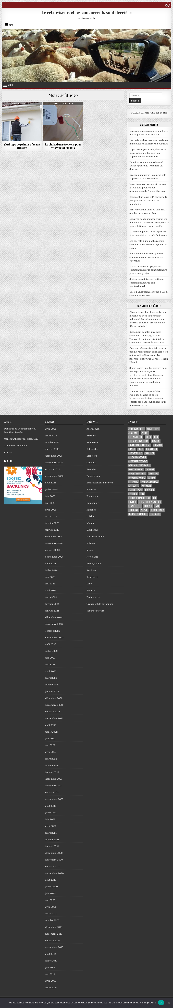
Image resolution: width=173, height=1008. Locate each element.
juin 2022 (50, 738)
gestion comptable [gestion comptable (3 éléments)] (137, 457)
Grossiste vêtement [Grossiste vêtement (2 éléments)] (137, 461)
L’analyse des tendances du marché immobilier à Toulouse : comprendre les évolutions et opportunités (149, 222)
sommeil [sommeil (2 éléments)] (132, 502)
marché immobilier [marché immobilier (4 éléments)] (137, 473)
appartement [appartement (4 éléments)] (153, 429)
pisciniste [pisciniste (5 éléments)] (146, 485)
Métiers (90, 543)
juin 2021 (50, 819)
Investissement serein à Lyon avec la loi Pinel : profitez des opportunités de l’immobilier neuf (148, 188)
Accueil (8, 422)
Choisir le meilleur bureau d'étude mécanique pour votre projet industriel (148, 316)
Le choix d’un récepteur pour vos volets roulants (63, 146)
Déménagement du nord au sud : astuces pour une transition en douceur (146, 166)
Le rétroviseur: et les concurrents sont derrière (86, 12)
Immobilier (92, 503)
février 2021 (52, 839)
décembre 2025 (54, 456)
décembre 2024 (53, 536)
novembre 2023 (54, 624)
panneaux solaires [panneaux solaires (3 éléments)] (149, 481)
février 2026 (52, 442)
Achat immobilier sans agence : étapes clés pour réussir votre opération (146, 257)
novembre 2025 (54, 462)
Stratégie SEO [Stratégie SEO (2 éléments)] (134, 506)
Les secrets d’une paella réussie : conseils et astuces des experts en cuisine (148, 244)
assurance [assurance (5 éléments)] (133, 433)
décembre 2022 (54, 698)
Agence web (93, 429)
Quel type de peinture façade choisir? (22, 146)
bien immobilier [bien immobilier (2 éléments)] (135, 437)
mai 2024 (50, 583)
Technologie (93, 597)
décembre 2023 (54, 617)
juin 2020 (50, 893)
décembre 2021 (53, 779)
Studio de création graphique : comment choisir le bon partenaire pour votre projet (148, 270)
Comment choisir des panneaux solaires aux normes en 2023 (147, 402)
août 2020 (50, 880)
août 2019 (50, 954)
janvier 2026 (52, 449)
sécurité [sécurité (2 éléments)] (148, 506)
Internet (91, 509)
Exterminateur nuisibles (99, 482)
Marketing (92, 530)
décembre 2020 (54, 853)
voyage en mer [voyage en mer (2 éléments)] (157, 510)
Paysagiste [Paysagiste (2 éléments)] (133, 485)
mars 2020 (51, 913)
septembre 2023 (54, 637)
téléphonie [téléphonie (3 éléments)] (133, 510)
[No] (168, 1002)
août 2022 (50, 725)
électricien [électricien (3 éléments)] (155, 514)
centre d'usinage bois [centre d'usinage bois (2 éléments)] (138, 441)
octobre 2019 (52, 940)
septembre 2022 (54, 718)
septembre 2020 (54, 873)
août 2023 (50, 644)
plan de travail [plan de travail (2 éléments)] (135, 489)
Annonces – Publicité (15, 445)
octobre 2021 (52, 792)
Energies (91, 469)
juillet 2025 (51, 489)
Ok (161, 1002)
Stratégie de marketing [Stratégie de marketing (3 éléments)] (150, 502)
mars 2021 (51, 833)
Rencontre (92, 577)
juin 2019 (50, 967)
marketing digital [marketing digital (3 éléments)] (136, 477)
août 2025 (50, 482)
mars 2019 (51, 987)
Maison (90, 523)
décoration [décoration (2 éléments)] (151, 449)
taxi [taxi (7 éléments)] (157, 506)
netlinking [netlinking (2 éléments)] (133, 481)
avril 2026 (50, 429)
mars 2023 (51, 678)
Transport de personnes (99, 604)
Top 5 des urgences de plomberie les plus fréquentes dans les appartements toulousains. (147, 153)
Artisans (91, 435)
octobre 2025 (52, 469)
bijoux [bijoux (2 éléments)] (148, 437)
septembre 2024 (54, 557)
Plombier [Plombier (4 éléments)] (132, 493)
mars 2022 (51, 758)
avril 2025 (50, 509)
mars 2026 (51, 435)
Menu (11, 24)
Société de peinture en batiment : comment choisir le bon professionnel (147, 283)
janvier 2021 (52, 846)
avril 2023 (50, 671)
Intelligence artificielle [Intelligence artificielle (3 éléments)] (139, 465)
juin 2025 (50, 496)
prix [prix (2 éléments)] (142, 493)
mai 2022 (50, 745)
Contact (8, 452)
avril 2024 (50, 590)
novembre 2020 (54, 859)
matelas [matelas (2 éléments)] (151, 477)
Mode (89, 550)
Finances (91, 489)
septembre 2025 (54, 476)
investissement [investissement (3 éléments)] (135, 469)
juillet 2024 (51, 570)
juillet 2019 (51, 960)
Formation (92, 496)
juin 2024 (50, 577)
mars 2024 (51, 597)
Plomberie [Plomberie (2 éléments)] (150, 489)
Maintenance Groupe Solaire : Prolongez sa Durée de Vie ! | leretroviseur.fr (145, 395)
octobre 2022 (52, 711)
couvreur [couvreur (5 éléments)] (158, 445)
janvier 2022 (52, 772)
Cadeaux (91, 462)
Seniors (90, 590)
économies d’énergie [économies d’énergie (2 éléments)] (137, 514)
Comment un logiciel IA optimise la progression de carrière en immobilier (148, 200)
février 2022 (52, 765)
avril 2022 (50, 752)
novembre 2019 (53, 934)
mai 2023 (50, 664)
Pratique (91, 570)
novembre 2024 (54, 543)
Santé (89, 583)
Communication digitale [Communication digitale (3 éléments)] (139, 445)
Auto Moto (92, 442)
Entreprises (93, 476)
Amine (14, 104)
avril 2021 (50, 826)
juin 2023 (50, 657)
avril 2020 (51, 907)
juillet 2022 (51, 732)
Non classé (92, 557)
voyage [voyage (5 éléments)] (144, 510)
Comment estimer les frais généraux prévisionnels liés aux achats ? (147, 323)
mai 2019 (50, 974)
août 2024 (50, 563)
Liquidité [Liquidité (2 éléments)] (150, 469)
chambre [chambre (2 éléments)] (156, 441)
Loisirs (90, 516)
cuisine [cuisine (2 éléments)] (131, 449)
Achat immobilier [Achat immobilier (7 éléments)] (136, 429)
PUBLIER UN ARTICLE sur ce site (148, 112)
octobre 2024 (52, 550)
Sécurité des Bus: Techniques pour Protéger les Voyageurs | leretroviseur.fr (148, 371)
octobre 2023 (52, 631)
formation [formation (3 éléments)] (149, 453)
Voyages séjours (95, 610)
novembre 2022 (54, 705)
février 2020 (52, 920)
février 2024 (52, 604)
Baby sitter (92, 449)
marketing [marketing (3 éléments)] (153, 473)
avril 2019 (50, 981)
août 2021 (50, 806)
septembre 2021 (54, 799)
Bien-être (91, 456)
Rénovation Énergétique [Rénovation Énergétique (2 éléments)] (139, 498)
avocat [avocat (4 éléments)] (144, 433)
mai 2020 (50, 900)
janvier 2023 (52, 691)
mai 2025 (50, 503)
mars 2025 (51, 516)
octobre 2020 (52, 866)
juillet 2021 (51, 812)
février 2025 (52, 523)
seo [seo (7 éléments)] (154, 498)
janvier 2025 (52, 530)
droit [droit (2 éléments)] (140, 449)
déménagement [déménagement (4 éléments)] (135, 453)
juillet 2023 (51, 651)
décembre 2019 (53, 927)
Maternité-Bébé (95, 536)
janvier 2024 (52, 610)
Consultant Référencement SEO (21, 439)
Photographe (93, 563)
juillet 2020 (51, 886)
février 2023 (52, 684)
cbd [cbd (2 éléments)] (156, 437)
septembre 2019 (54, 947)
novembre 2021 (53, 785)
